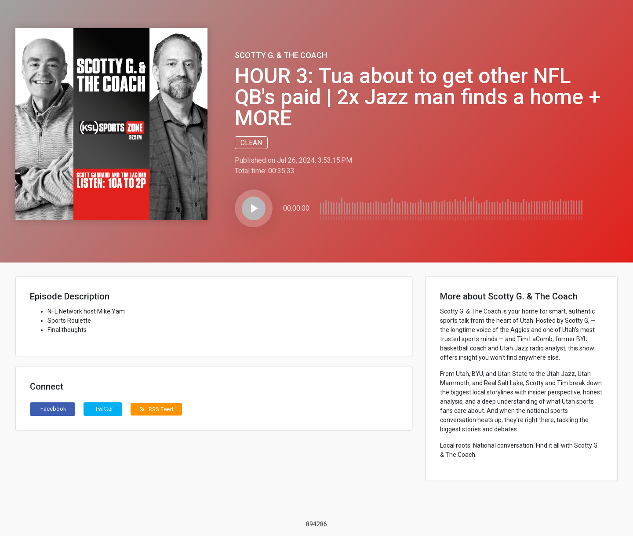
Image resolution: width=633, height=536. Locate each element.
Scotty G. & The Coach (281, 55)
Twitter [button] (104, 408)
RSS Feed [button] (156, 408)
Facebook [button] (53, 408)
